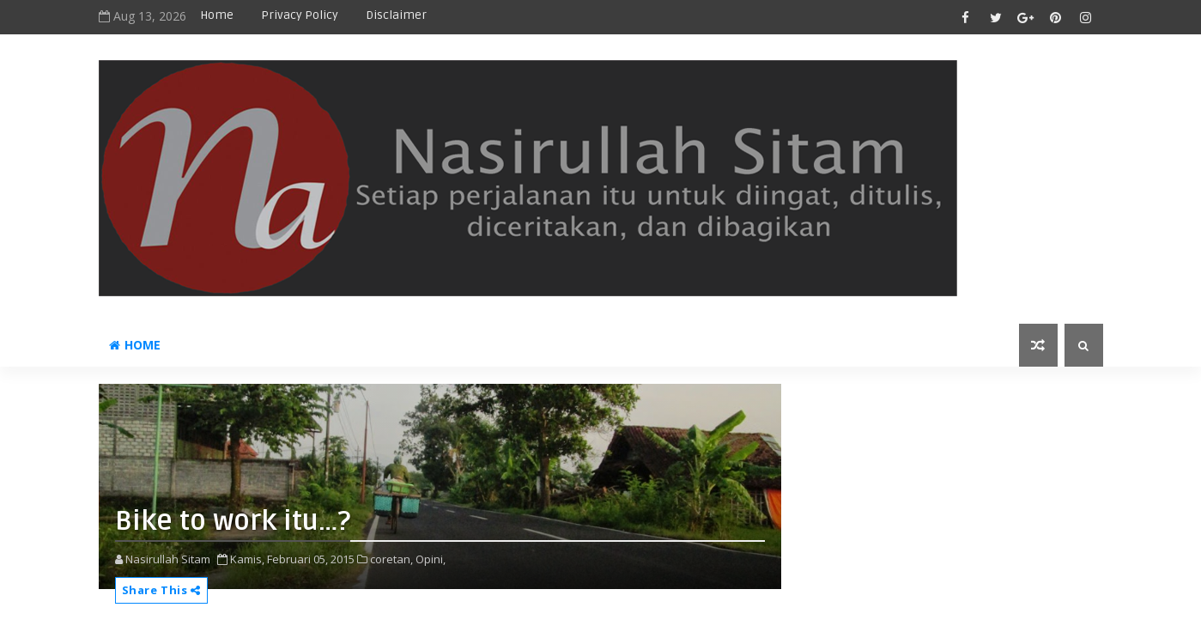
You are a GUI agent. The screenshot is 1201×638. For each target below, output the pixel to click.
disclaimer (396, 15)
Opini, (430, 559)
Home (217, 15)
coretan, (391, 559)
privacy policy (299, 15)
